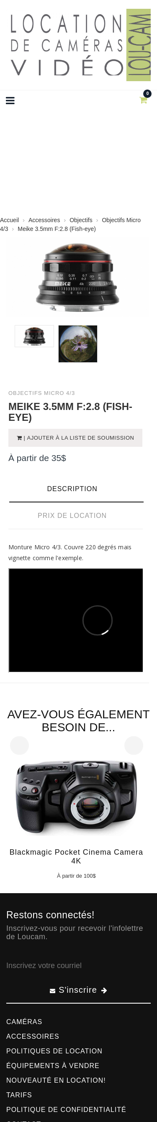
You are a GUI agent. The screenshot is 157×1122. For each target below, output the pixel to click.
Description (72, 488)
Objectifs (80, 220)
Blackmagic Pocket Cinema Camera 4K (76, 856)
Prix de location (72, 515)
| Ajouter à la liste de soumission (78, 438)
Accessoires (44, 220)
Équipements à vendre (53, 1065)
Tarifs (19, 1095)
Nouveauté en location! (56, 1080)
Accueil (9, 220)
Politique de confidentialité (66, 1109)
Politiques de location (54, 1051)
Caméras (24, 1021)
